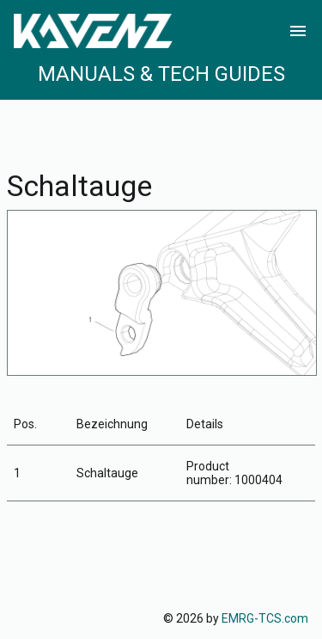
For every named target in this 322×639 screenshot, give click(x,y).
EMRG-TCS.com (265, 618)
